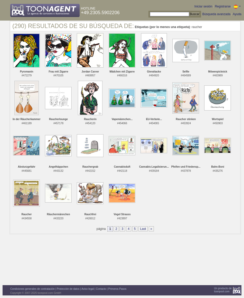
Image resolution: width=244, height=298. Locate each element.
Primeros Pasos (117, 288)
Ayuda (237, 14)
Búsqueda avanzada (216, 14)
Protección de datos (68, 288)
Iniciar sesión (203, 6)
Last (143, 229)
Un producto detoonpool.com (223, 290)
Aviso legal (87, 288)
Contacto (101, 288)
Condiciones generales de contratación (32, 288)
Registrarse (222, 6)
